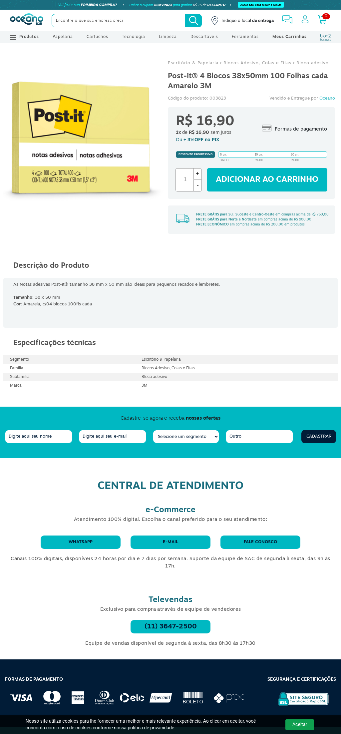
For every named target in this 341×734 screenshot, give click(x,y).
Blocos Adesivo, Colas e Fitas (257, 63)
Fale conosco (260, 542)
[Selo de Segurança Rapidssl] (298, 706)
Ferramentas (245, 37)
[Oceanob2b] (26, 20)
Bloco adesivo (312, 63)
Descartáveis (204, 37)
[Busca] (193, 20)
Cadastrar (318, 436)
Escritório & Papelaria (193, 63)
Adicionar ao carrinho (267, 180)
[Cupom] (170, 5)
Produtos (24, 37)
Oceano (327, 98)
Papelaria (63, 37)
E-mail (170, 542)
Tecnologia (133, 37)
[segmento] (186, 436)
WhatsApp (81, 542)
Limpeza (168, 37)
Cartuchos (97, 37)
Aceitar (299, 724)
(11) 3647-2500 (171, 626)
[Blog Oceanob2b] (325, 37)
